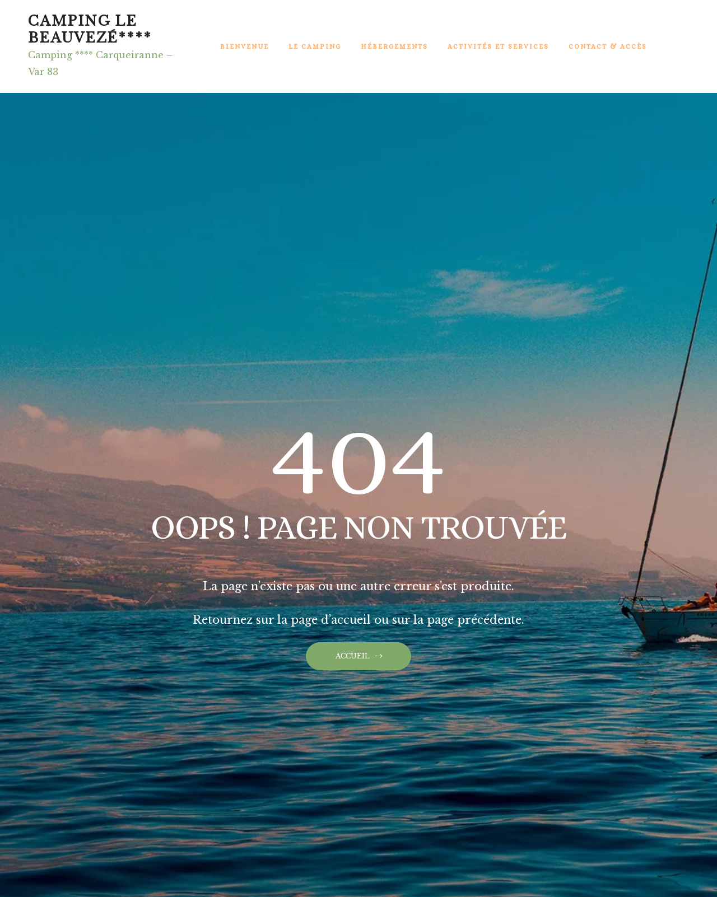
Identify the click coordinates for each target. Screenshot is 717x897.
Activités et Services (498, 46)
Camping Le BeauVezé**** (90, 29)
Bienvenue (244, 46)
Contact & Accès (608, 46)
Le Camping (314, 46)
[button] (358, 656)
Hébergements (394, 46)
